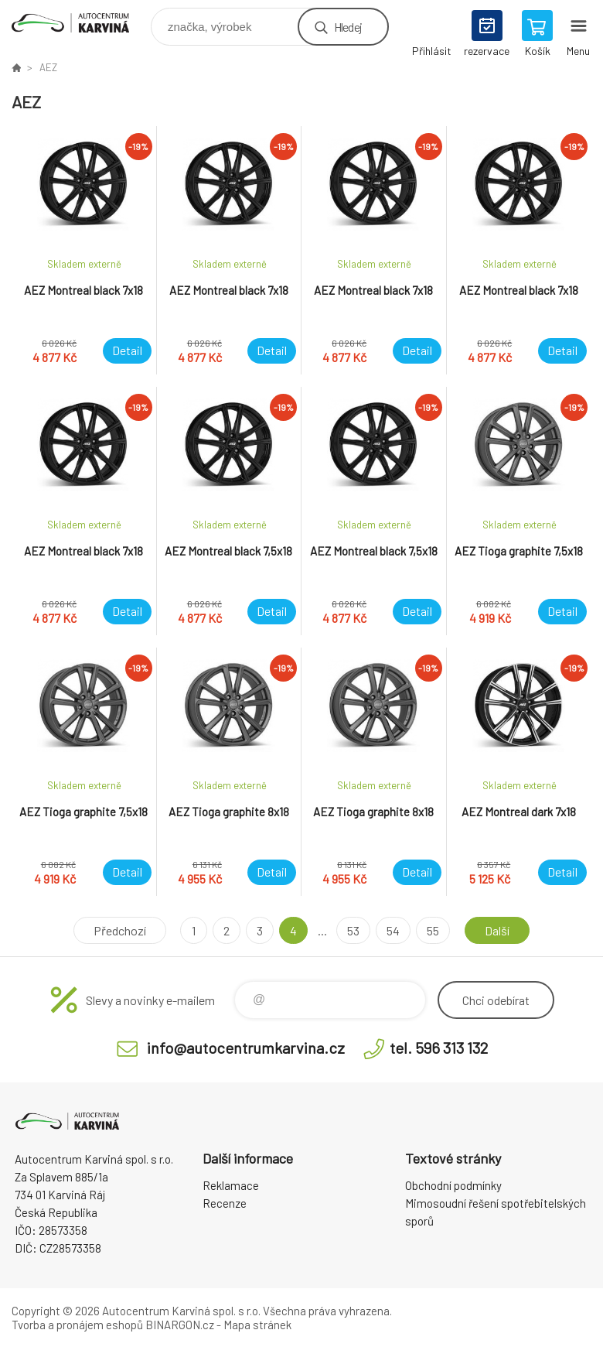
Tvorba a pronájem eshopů (77, 1325)
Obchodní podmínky (453, 1185)
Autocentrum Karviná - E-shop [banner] (80, 23)
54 (393, 930)
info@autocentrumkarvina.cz (246, 1047)
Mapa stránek (257, 1325)
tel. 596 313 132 (439, 1047)
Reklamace (231, 1185)
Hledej (348, 26)
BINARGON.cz (179, 1325)
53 (353, 930)
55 (433, 930)
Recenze (225, 1203)
